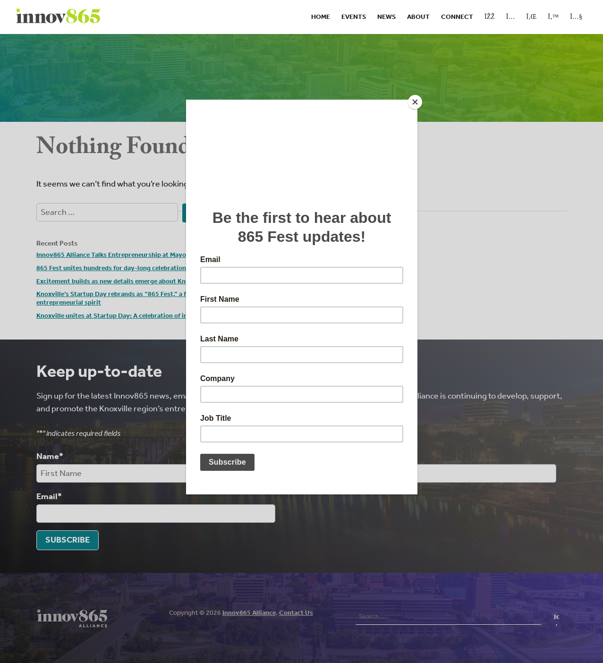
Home (320, 17)
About (418, 17)
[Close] (415, 102)
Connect (457, 17)
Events (353, 17)
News (386, 17)
